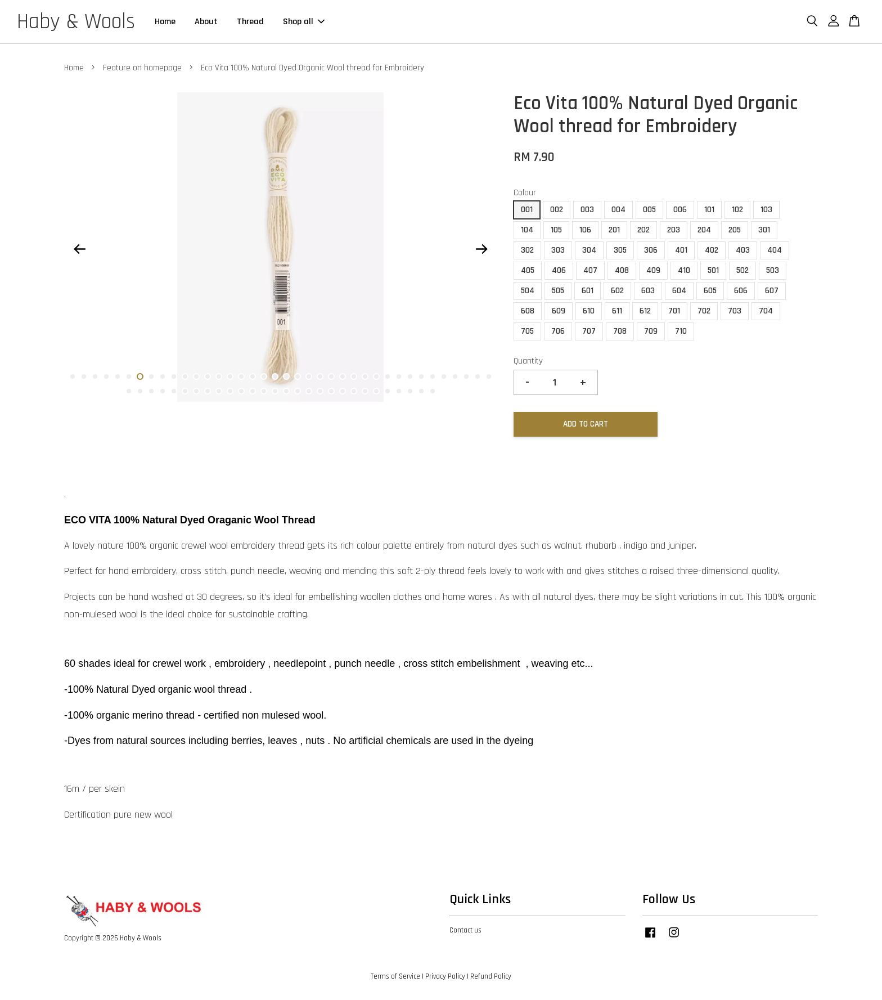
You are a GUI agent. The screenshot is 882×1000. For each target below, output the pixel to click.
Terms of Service (395, 976)
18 (263, 376)
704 (766, 311)
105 (556, 230)
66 (432, 391)
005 (649, 209)
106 (585, 230)
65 (421, 391)
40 (140, 391)
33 (432, 376)
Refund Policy (490, 976)
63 (398, 391)
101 (709, 209)
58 (342, 391)
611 (617, 311)
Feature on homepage (142, 67)
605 (710, 290)
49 (241, 391)
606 (741, 290)
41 (151, 391)
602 (617, 290)
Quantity (528, 361)
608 (527, 311)
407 (590, 270)
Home (165, 22)
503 (772, 270)
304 (589, 250)
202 (643, 230)
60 (365, 391)
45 (196, 391)
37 (477, 376)
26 (353, 376)
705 (527, 331)
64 (410, 391)
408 (622, 270)
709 (651, 331)
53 (286, 391)
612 (645, 311)
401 (681, 250)
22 (308, 376)
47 (218, 391)
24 (331, 376)
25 (342, 376)
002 (556, 209)
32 (421, 376)
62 (387, 391)
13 (207, 376)
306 (651, 250)
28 (376, 376)
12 (196, 376)
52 (275, 391)
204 (704, 230)
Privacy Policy (445, 976)
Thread (250, 22)
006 (680, 209)
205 (734, 230)
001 (527, 209)
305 (620, 250)
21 (297, 376)
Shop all (304, 22)
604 (679, 290)
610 (589, 311)
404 (774, 250)
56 (320, 391)
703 (734, 311)
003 (587, 209)
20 (286, 376)
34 (443, 376)
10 (173, 376)
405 (527, 270)
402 (711, 250)
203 (673, 230)
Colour (525, 192)
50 (252, 391)
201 (614, 230)
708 (620, 331)
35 (455, 376)
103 (766, 209)
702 (704, 311)
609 (558, 311)
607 (771, 290)
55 (308, 391)
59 (353, 391)
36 (466, 376)
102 (737, 209)
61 (376, 391)
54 (297, 391)
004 (618, 209)
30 (398, 376)
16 (241, 376)
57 (331, 391)
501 (713, 270)
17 (252, 376)
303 (558, 250)
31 (410, 376)
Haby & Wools (76, 22)
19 (275, 376)
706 (558, 331)
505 (558, 290)
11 (185, 376)
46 (207, 391)
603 (648, 290)
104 (527, 230)
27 (365, 376)
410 (684, 270)
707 (589, 331)
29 (387, 376)
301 (764, 230)
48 (230, 391)
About (206, 22)
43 (173, 391)
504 (527, 290)
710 (681, 331)
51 (263, 391)
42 (162, 391)
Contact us (465, 930)
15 (230, 376)
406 (559, 270)
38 (488, 376)
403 (743, 250)
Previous (79, 249)
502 (742, 270)
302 (527, 250)
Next (481, 249)
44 (185, 391)
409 (653, 270)
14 (218, 376)
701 (674, 311)
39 (128, 391)
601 (587, 290)
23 (320, 376)
